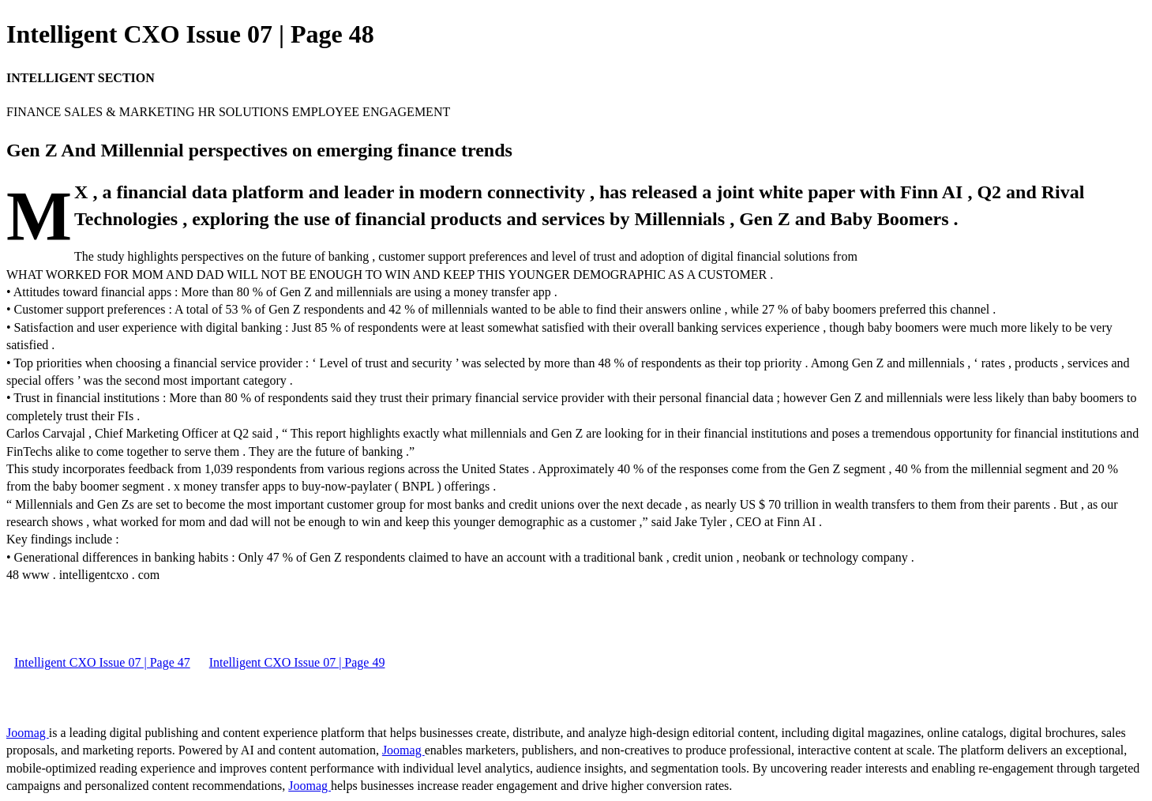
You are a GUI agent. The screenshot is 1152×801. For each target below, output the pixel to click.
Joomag (27, 732)
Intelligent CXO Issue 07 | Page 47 (102, 662)
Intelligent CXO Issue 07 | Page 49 (297, 662)
